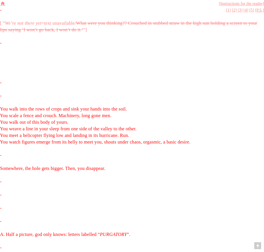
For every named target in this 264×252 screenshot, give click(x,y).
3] (241, 10)
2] (235, 10)
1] (229, 10)
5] (252, 10)
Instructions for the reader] (242, 3)
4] (246, 10)
